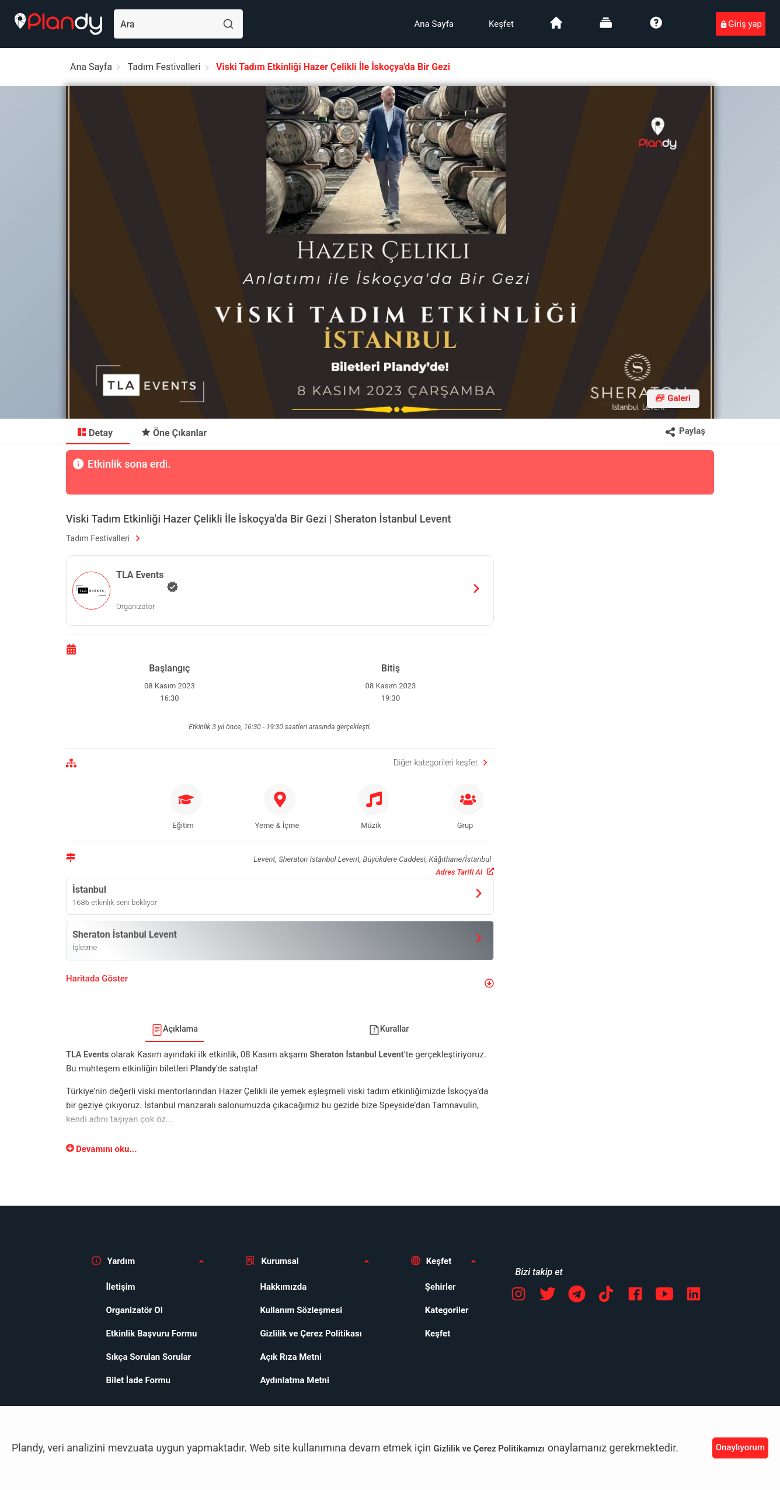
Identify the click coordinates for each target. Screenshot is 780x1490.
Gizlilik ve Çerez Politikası (310, 1333)
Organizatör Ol (134, 1310)
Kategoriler (447, 1310)
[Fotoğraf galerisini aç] (673, 398)
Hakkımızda (283, 1287)
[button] (280, 983)
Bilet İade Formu (138, 1380)
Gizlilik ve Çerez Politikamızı (489, 1448)
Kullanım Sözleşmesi (301, 1310)
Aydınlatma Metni (294, 1380)
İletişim (120, 1287)
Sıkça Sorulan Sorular (148, 1357)
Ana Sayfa (434, 24)
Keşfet (501, 24)
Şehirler (440, 1287)
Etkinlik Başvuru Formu (151, 1333)
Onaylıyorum (740, 1447)
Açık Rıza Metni (291, 1357)
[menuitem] (434, 24)
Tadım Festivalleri (164, 66)
